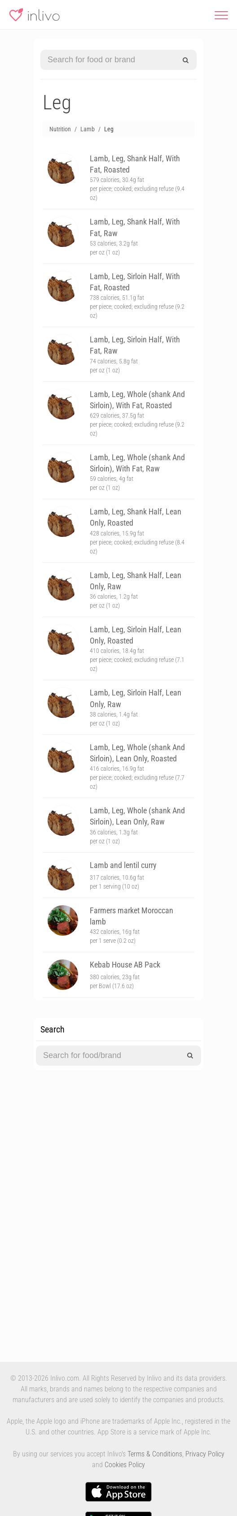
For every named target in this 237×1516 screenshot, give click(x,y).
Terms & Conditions (154, 1454)
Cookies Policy (125, 1464)
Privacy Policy (204, 1454)
